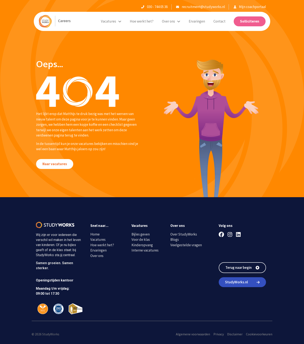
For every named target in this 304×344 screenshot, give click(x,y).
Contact (219, 21)
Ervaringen (197, 21)
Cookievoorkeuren (259, 334)
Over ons (171, 21)
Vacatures (111, 21)
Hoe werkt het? (141, 21)
